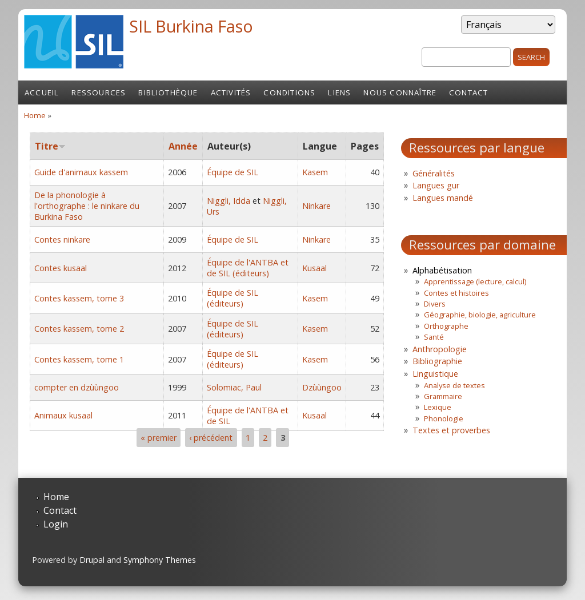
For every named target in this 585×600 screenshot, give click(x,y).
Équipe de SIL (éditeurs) (232, 298)
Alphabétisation (442, 270)
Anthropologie (439, 349)
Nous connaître (399, 92)
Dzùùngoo (322, 387)
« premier (159, 437)
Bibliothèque (168, 92)
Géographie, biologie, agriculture (480, 314)
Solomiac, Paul (234, 387)
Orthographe (446, 326)
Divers (435, 304)
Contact (468, 92)
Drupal (92, 559)
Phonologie (443, 418)
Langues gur (435, 185)
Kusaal (314, 268)
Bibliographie (437, 361)
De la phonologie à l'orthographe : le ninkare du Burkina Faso (86, 206)
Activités (231, 92)
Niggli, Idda (228, 200)
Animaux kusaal (63, 415)
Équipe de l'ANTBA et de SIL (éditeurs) (248, 268)
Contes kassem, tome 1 (79, 359)
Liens (339, 92)
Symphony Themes (159, 559)
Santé (434, 337)
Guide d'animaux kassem (81, 172)
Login (55, 524)
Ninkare (316, 205)
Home (35, 115)
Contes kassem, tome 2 (79, 328)
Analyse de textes (454, 385)
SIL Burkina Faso (191, 26)
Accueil (42, 92)
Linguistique (435, 373)
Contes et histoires (456, 293)
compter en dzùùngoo (76, 387)
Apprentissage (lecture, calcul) (475, 281)
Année (183, 146)
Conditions (289, 92)
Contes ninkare (62, 239)
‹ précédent (211, 437)
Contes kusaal (60, 268)
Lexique (437, 407)
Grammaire (443, 396)
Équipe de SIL (232, 172)
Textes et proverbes (451, 430)
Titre (50, 146)
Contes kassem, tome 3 (79, 298)
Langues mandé (442, 197)
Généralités (433, 173)
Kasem (315, 172)
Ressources (98, 92)
